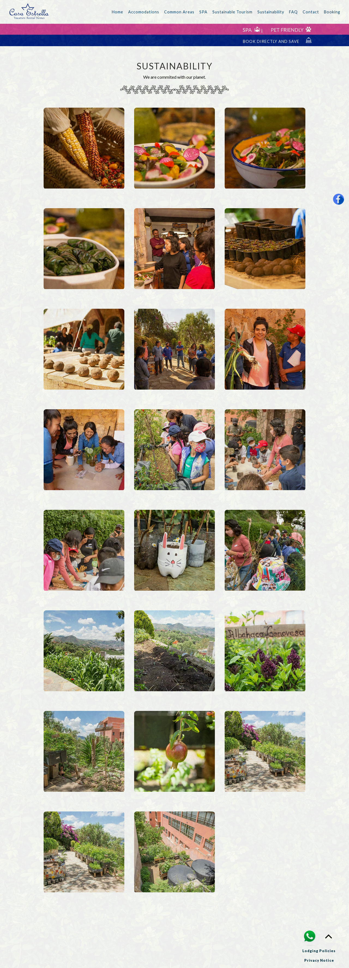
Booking (332, 12)
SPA (203, 12)
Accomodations (143, 12)
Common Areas (179, 12)
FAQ (293, 12)
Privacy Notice (319, 960)
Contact (311, 12)
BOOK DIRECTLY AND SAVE (277, 40)
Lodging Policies (319, 951)
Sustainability (270, 12)
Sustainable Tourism (232, 12)
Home (117, 12)
